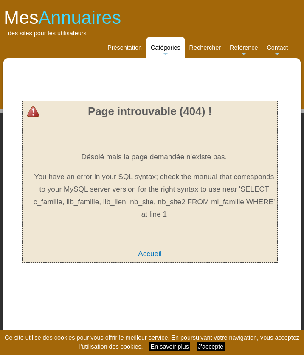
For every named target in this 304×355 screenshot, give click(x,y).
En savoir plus (170, 346)
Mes (62, 17)
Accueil (150, 253)
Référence (244, 51)
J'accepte (210, 346)
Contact (277, 51)
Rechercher (205, 47)
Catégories (165, 51)
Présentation (124, 47)
